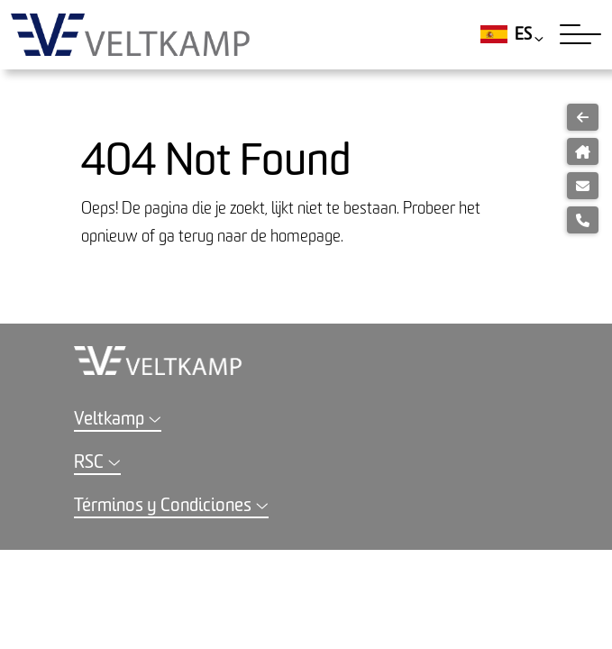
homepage (305, 236)
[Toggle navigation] (580, 34)
